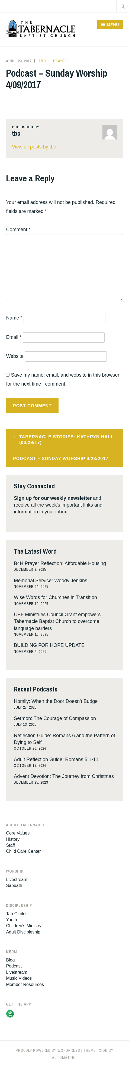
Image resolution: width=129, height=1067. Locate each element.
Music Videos (19, 978)
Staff (10, 845)
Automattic (64, 1057)
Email (13, 337)
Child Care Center (23, 851)
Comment (18, 229)
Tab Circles (16, 913)
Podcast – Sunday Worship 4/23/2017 (60, 458)
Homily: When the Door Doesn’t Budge (56, 701)
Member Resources (25, 984)
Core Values (18, 833)
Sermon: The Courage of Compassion (55, 718)
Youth (11, 919)
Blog (10, 960)
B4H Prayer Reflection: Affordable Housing (60, 563)
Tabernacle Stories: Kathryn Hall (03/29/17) (66, 440)
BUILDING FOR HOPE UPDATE (49, 645)
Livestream (16, 879)
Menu (113, 25)
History (13, 839)
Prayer (60, 60)
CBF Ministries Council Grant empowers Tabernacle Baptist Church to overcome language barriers (57, 621)
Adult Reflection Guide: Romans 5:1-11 (56, 759)
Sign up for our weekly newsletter (53, 498)
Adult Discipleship (23, 932)
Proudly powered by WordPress (48, 1050)
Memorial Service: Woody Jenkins (50, 580)
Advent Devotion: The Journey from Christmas (64, 776)
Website (15, 356)
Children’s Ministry (23, 925)
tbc (42, 60)
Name (14, 318)
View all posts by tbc (34, 147)
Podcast (14, 966)
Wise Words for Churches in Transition (55, 597)
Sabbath (14, 885)
